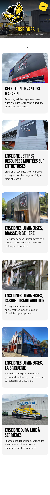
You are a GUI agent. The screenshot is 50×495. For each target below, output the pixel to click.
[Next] (32, 46)
